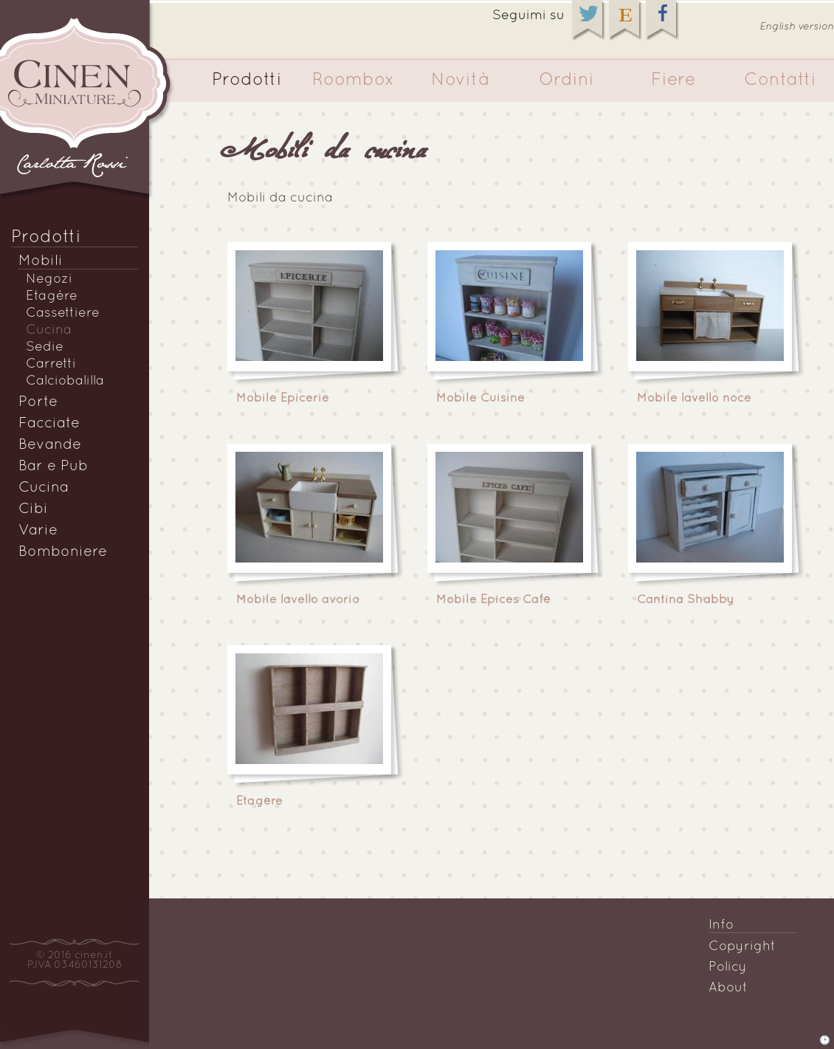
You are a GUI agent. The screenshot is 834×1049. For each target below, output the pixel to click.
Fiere (673, 80)
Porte (38, 402)
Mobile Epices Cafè (493, 600)
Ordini (566, 80)
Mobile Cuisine (480, 398)
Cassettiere (63, 313)
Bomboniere (62, 552)
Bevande (49, 445)
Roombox (353, 80)
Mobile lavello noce (694, 398)
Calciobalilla (65, 381)
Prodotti (247, 80)
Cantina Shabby (685, 600)
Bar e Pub (53, 466)
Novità (460, 80)
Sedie (44, 347)
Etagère (51, 296)
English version (796, 27)
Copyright (742, 946)
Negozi (49, 279)
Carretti (51, 364)
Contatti (780, 80)
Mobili (40, 261)
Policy (728, 967)
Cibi (33, 509)
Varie (38, 530)
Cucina (49, 330)
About (728, 988)
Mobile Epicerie (282, 398)
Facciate (49, 423)
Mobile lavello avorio (297, 600)
